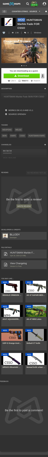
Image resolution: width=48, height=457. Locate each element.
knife (13, 136)
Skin (4, 136)
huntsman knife (37, 136)
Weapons (7, 130)
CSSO (22, 136)
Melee (18, 130)
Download (21, 76)
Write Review (24, 206)
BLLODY (15, 234)
